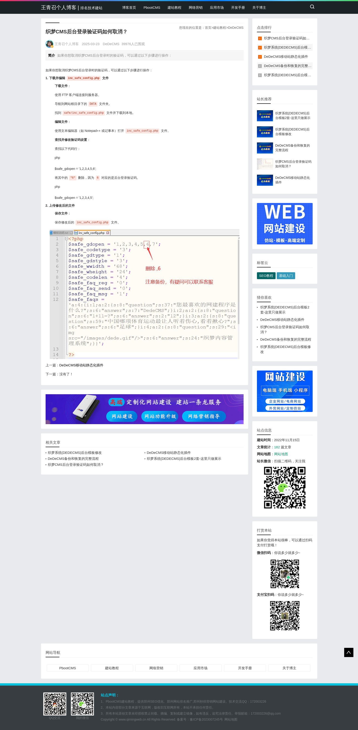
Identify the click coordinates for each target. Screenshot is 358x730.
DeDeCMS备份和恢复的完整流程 (73, 459)
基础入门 (286, 276)
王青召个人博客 (67, 44)
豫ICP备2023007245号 (207, 719)
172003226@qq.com (266, 713)
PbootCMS (151, 7)
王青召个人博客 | (72, 7)
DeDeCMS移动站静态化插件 (81, 365)
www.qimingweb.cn (132, 719)
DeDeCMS (236, 27)
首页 (208, 27)
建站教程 (174, 7)
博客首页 (129, 7)
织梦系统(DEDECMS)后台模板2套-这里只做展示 (184, 459)
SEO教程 (266, 276)
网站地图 (281, 454)
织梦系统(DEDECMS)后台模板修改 (75, 453)
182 (277, 447)
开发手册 (238, 7)
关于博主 (259, 7)
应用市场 (217, 7)
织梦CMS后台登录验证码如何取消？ (76, 464)
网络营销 (196, 7)
